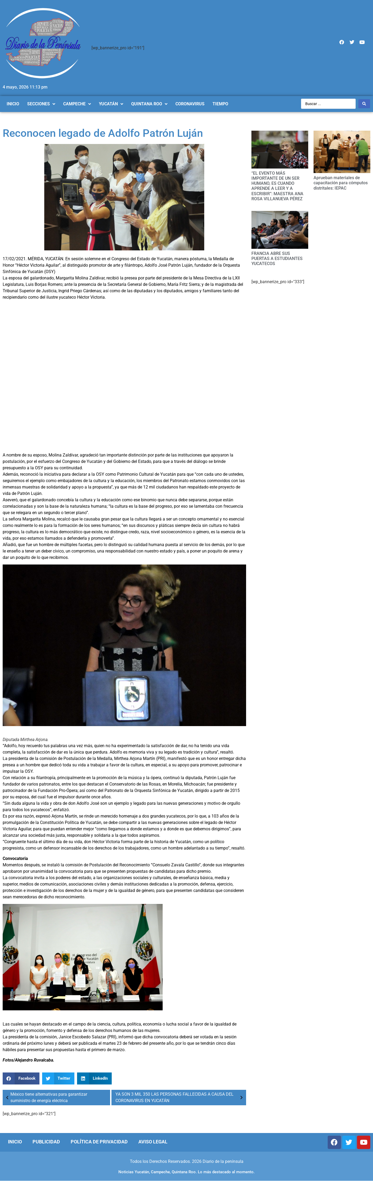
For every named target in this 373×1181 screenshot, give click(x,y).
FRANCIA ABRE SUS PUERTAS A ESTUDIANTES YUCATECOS (277, 258)
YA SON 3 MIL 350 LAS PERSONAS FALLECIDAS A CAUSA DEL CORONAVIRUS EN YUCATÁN (180, 1097)
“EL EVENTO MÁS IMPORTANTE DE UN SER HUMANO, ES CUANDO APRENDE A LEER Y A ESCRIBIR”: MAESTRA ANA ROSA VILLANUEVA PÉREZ (277, 186)
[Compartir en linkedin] (94, 1078)
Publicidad (46, 1141)
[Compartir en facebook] (21, 1078)
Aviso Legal (152, 1141)
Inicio (15, 1141)
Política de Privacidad (99, 1141)
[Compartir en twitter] (58, 1078)
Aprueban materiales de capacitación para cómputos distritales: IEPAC (341, 182)
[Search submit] (364, 103)
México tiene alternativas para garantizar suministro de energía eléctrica (45, 1097)
